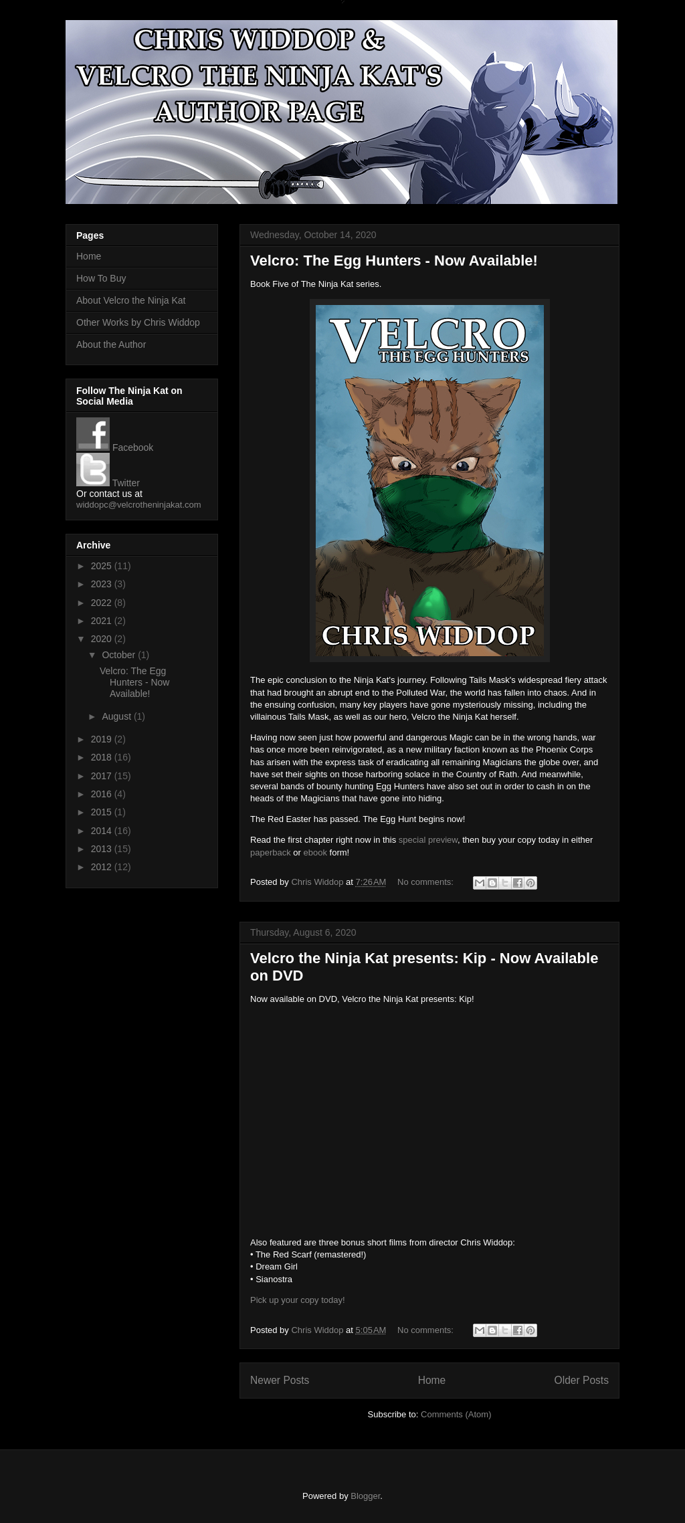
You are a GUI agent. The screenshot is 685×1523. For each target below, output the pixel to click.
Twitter (108, 483)
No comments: (426, 882)
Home (432, 1380)
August (117, 716)
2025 (102, 566)
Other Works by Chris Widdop (138, 322)
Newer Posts (279, 1380)
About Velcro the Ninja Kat (130, 300)
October (120, 654)
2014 (102, 830)
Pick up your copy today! (297, 1300)
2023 (102, 584)
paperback (270, 852)
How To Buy (101, 278)
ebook (315, 852)
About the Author (111, 344)
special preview (428, 840)
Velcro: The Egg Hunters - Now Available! (394, 260)
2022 (102, 602)
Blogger (365, 1496)
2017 (102, 776)
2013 (102, 848)
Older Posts (582, 1380)
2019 (102, 739)
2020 (102, 638)
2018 (102, 757)
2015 (102, 812)
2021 (102, 620)
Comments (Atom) (456, 1414)
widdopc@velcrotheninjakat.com (138, 505)
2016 (102, 794)
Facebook (114, 447)
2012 (102, 866)
